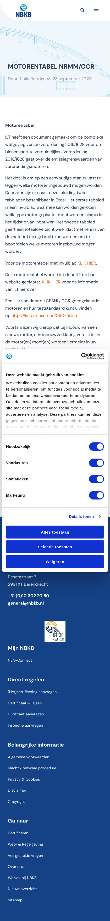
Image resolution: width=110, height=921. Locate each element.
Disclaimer (17, 790)
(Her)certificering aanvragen (32, 691)
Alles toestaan (55, 532)
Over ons (16, 866)
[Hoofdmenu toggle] (96, 11)
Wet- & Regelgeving (25, 844)
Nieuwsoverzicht (22, 888)
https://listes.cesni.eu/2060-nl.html (46, 315)
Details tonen (81, 516)
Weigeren (55, 561)
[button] (82, 11)
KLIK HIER (87, 263)
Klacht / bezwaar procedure (32, 768)
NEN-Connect (20, 660)
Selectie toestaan (55, 547)
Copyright (16, 801)
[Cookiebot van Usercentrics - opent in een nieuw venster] (81, 356)
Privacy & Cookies (24, 779)
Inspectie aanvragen (25, 725)
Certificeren (18, 833)
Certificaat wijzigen (25, 703)
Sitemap (15, 900)
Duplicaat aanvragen (26, 714)
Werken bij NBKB (22, 877)
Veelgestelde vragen (25, 855)
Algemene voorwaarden (28, 757)
